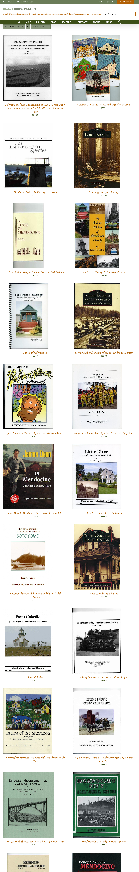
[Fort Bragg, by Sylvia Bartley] (97, 124)
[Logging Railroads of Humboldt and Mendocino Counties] (97, 285)
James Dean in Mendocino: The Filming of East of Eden (35, 513)
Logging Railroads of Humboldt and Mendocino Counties (104, 352)
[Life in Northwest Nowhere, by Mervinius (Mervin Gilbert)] (28, 365)
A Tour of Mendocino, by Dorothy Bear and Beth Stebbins (35, 272)
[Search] (105, 14)
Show (38, 27)
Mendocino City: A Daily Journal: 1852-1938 (104, 841)
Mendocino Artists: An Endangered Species (35, 192)
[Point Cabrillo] (28, 610)
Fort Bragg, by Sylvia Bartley (103, 192)
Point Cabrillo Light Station (103, 593)
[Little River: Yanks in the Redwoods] (96, 445)
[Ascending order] (28, 26)
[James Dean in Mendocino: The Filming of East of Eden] (28, 445)
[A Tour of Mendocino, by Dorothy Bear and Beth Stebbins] (28, 204)
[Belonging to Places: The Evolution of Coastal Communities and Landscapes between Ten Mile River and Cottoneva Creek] (27, 37)
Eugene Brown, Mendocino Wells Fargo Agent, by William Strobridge (103, 759)
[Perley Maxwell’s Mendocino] (96, 854)
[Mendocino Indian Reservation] (28, 854)
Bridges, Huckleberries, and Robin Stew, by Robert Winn (35, 841)
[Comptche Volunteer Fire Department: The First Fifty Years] (97, 365)
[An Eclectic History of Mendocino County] (97, 204)
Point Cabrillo (35, 677)
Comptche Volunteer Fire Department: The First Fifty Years (104, 433)
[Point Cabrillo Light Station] (97, 526)
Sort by (12, 27)
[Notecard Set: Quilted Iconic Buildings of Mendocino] (96, 37)
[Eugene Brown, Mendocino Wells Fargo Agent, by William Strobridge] (97, 690)
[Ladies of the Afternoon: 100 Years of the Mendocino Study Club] (27, 690)
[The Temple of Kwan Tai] (28, 285)
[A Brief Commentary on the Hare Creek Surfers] (97, 610)
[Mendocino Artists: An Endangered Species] (28, 124)
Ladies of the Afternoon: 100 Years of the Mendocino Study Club (35, 759)
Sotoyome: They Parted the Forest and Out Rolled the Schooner (35, 595)
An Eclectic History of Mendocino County (104, 272)
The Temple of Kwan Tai (35, 352)
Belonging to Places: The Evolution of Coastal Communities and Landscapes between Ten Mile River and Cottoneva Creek (35, 108)
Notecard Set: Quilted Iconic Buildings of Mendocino (103, 104)
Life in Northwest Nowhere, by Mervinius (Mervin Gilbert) (35, 433)
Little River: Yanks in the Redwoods (104, 513)
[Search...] (119, 14)
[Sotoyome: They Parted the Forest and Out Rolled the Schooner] (28, 526)
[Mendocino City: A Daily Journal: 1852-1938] (97, 774)
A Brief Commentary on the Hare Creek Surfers (104, 677)
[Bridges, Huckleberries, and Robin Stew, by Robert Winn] (28, 774)
